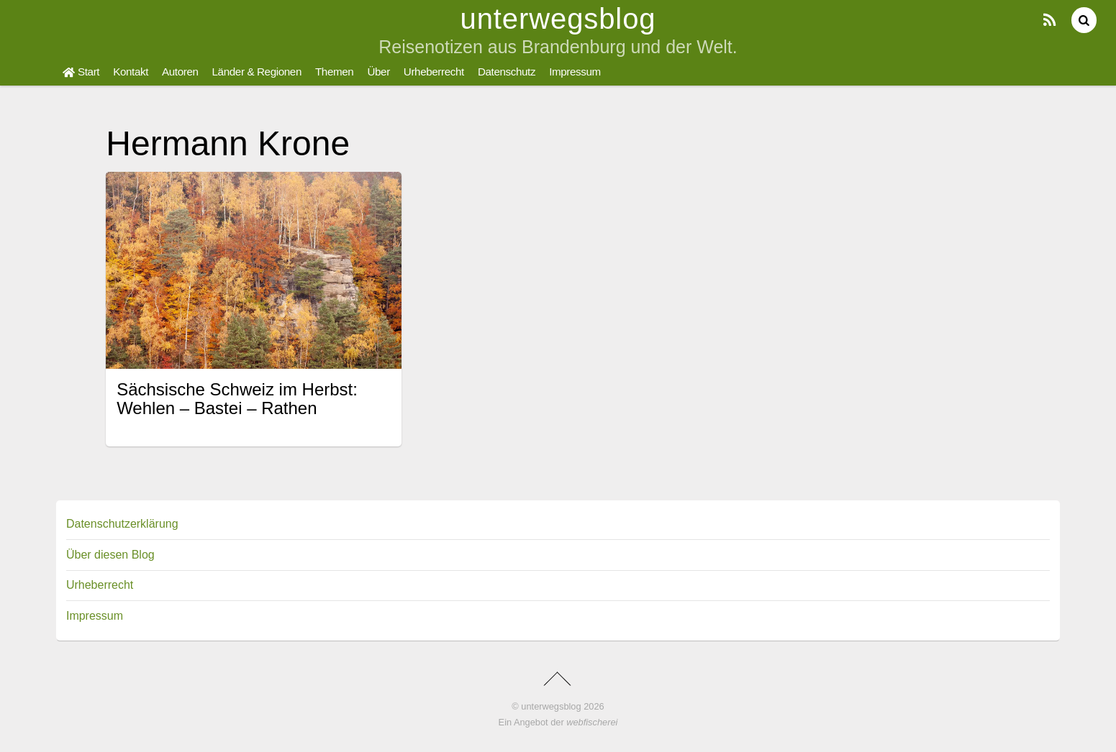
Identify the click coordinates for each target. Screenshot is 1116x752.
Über (378, 71)
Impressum (575, 71)
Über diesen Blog (110, 555)
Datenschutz (506, 71)
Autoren (180, 71)
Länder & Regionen (256, 71)
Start (81, 71)
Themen (334, 71)
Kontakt (130, 71)
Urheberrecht (434, 71)
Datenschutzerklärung (122, 524)
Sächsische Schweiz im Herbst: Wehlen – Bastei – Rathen (237, 399)
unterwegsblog (551, 706)
